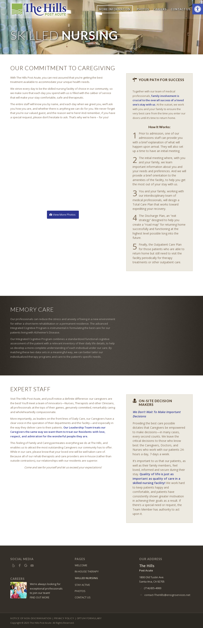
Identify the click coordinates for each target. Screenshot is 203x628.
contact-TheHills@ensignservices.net (167, 595)
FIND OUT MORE (39, 597)
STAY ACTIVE (82, 585)
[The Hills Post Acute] (39, 9)
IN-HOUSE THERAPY (87, 571)
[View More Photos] (63, 215)
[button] (197, 9)
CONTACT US (83, 597)
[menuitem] (115, 9)
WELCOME (81, 565)
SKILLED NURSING (86, 578)
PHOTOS (80, 591)
